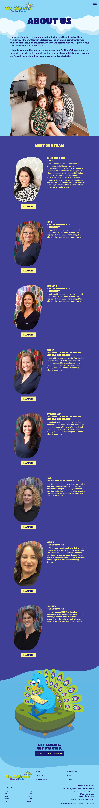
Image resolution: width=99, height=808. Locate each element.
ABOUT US (40, 775)
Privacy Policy (65, 803)
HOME (38, 771)
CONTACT (70, 780)
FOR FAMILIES (72, 771)
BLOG (69, 775)
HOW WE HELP (41, 780)
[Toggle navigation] (94, 4)
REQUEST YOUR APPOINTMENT (49, 753)
